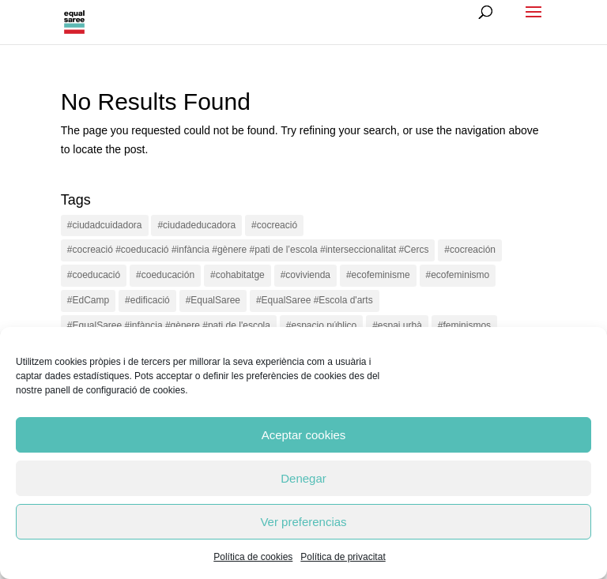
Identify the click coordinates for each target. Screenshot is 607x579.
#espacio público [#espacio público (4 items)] (321, 325)
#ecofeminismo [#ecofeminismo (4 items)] (458, 274)
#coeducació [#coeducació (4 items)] (93, 274)
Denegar (303, 478)
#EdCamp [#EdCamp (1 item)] (88, 300)
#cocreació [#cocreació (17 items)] (274, 225)
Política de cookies (252, 556)
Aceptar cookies (304, 435)
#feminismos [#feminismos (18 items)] (464, 325)
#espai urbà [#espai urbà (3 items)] (397, 325)
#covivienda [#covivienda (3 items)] (305, 274)
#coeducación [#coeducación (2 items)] (165, 274)
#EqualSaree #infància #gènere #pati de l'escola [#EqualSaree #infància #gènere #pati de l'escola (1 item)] (168, 325)
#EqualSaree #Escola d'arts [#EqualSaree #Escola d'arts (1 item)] (314, 300)
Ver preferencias (303, 521)
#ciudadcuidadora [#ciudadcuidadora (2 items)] (104, 225)
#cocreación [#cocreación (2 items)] (470, 249)
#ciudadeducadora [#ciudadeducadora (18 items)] (196, 225)
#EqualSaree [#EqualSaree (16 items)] (213, 300)
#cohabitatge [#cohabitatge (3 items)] (237, 274)
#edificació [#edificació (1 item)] (147, 300)
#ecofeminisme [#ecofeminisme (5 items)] (378, 274)
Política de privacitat (342, 556)
